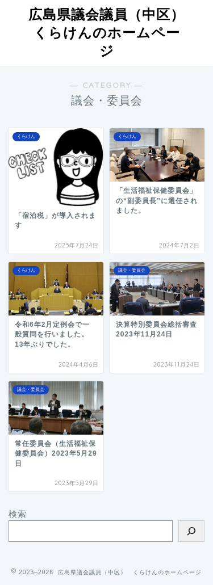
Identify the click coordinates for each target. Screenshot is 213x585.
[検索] (191, 531)
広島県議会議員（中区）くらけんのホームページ (106, 32)
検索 (18, 514)
